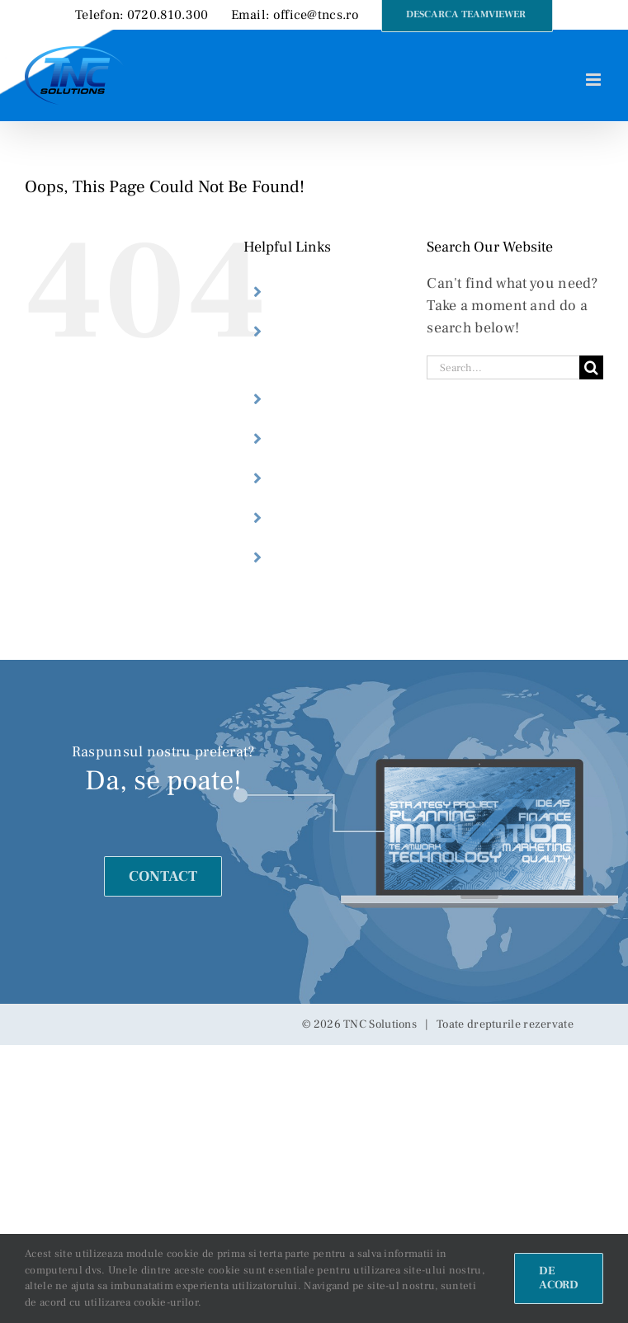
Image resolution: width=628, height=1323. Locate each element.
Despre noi (324, 399)
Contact (311, 557)
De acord (558, 1278)
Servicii (311, 439)
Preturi (308, 518)
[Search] (591, 367)
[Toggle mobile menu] (594, 79)
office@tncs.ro (316, 15)
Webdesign (324, 478)
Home (305, 292)
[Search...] (503, 367)
